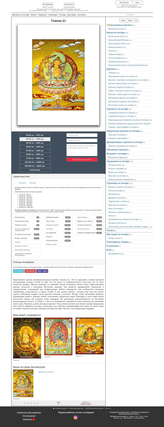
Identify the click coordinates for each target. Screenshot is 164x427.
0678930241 (18, 271)
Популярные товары (118, 242)
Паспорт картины (89, 229)
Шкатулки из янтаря (116, 205)
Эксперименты (114, 254)
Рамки (123, 20)
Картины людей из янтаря (119, 87)
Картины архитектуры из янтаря (122, 83)
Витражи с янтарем (117, 153)
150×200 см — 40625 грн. (35, 166)
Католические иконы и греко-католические (126, 65)
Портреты (42, 15)
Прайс (130, 20)
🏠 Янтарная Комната (60, 408)
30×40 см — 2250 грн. (35, 139)
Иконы (34, 15)
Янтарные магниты (116, 223)
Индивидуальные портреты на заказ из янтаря (128, 120)
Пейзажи (112, 73)
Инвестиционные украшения (120, 179)
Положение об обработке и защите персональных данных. (134, 413)
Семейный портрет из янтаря (121, 116)
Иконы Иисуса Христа (117, 43)
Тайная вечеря (114, 54)
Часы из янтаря (115, 208)
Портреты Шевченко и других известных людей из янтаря (133, 123)
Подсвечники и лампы (117, 201)
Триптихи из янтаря (116, 135)
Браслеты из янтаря (117, 176)
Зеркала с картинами (117, 138)
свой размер (35, 170)
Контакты (81, 15)
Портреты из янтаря (117, 109)
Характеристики (21, 176)
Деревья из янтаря (116, 198)
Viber (137, 3)
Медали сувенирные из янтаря (121, 146)
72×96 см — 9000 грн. (35, 158)
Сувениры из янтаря (118, 183)
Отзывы (62, 15)
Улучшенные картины (120, 25)
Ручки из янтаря (115, 190)
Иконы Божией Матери (118, 40)
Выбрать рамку (51, 244)
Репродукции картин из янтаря (121, 76)
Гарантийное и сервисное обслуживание (23, 254)
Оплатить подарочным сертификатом (27, 229)
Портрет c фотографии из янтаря (122, 127)
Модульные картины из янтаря (123, 131)
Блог (109, 250)
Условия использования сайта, (120, 412)
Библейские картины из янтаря (121, 98)
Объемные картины (117, 149)
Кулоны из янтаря (116, 172)
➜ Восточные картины (76, 408)
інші (45, 271)
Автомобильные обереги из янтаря (123, 219)
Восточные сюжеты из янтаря (121, 105)
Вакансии (29, 419)
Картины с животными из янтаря (122, 94)
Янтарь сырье (114, 238)
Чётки (110, 216)
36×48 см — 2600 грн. (35, 143)
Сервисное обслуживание (29, 412)
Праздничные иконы (117, 61)
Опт (136, 20)
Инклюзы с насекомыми (118, 212)
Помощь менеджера (23, 262)
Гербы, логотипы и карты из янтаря (123, 91)
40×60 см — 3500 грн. (35, 147)
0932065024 (30, 271)
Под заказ (32, 183)
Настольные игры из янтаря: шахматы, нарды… (129, 226)
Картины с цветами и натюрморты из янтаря (127, 80)
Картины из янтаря (20, 15)
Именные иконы (115, 47)
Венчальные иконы (116, 36)
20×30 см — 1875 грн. (35, 135)
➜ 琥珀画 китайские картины (94, 408)
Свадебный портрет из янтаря (121, 113)
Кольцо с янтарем (116, 168)
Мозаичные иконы (116, 29)
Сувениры (52, 15)
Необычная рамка (58, 225)
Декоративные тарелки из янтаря (124, 142)
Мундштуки (113, 194)
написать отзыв (86, 404)
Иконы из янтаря (116, 32)
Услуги (110, 230)
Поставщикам (29, 416)
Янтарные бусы (115, 165)
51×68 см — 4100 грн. (35, 151)
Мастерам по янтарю (118, 234)
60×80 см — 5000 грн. (35, 154)
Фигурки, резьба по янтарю (120, 187)
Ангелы (111, 51)
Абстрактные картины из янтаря (122, 101)
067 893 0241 (124, 3)
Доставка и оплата (21, 246)
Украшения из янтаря (118, 161)
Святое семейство (116, 58)
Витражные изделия (117, 157)
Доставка (71, 15)
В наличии (22, 183)
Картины (111, 69)
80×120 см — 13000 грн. (35, 162)
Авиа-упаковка (89, 217)
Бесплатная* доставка (22, 250)
